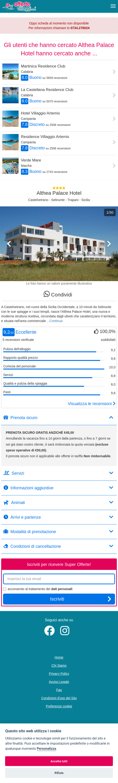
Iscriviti (80, 599)
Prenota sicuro (58, 417)
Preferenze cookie (59, 706)
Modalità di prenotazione (58, 531)
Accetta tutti (59, 761)
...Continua (54, 321)
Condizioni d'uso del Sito (59, 698)
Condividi (58, 294)
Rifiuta (59, 773)
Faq (59, 690)
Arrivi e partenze (58, 517)
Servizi (58, 473)
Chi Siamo (59, 665)
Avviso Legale (59, 682)
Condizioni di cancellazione (58, 546)
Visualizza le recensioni (91, 403)
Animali (58, 502)
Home (59, 657)
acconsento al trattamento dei (37, 589)
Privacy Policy (59, 673)
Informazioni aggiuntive (58, 487)
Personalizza (46, 749)
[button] (9, 260)
